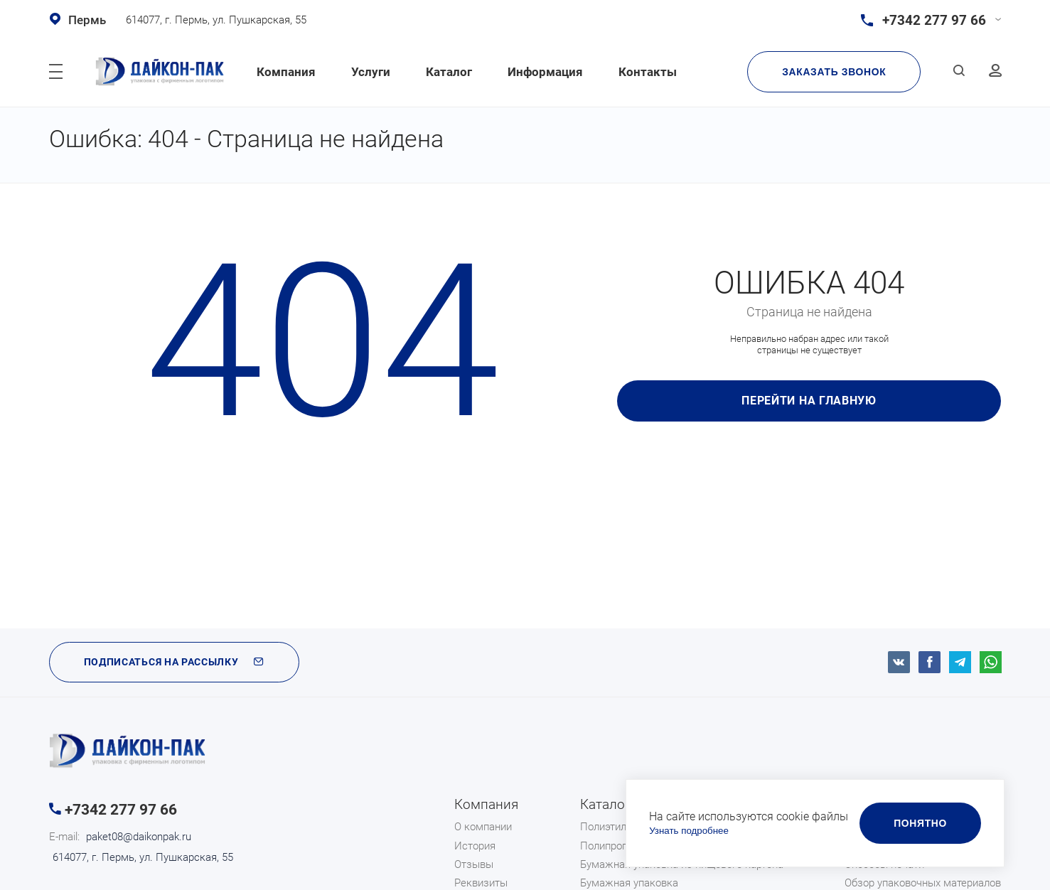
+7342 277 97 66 (121, 809)
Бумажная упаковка (629, 882)
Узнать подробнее (689, 830)
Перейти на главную (809, 400)
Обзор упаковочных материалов (923, 882)
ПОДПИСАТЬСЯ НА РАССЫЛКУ (174, 662)
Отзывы (473, 864)
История (474, 846)
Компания (286, 72)
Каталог (449, 72)
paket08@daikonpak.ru (138, 836)
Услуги (370, 72)
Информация (545, 72)
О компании (483, 826)
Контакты (647, 72)
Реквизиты (481, 882)
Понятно (920, 823)
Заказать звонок (834, 71)
